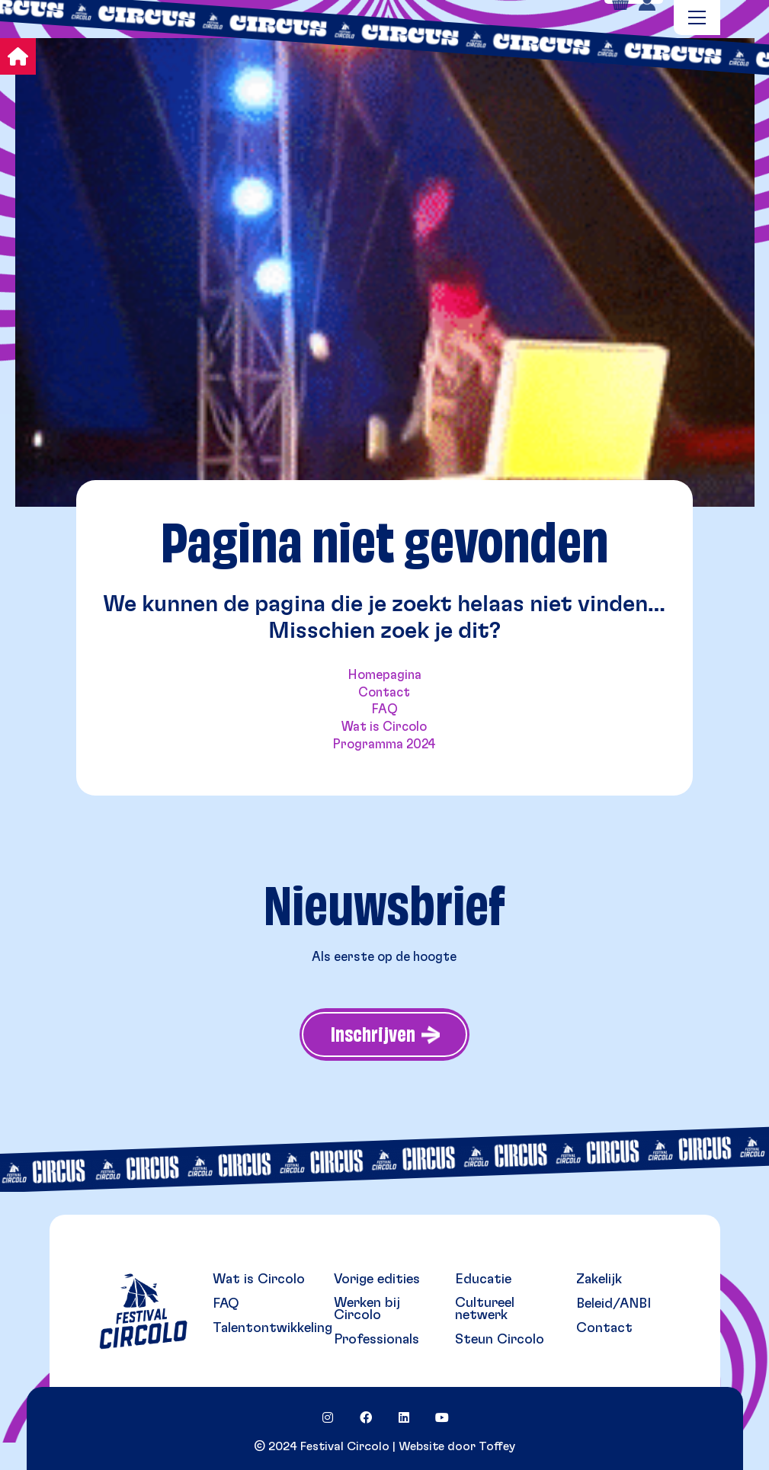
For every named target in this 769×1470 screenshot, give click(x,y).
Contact (384, 692)
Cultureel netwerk (484, 1309)
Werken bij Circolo (367, 1309)
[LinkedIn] (404, 1417)
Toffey (497, 1446)
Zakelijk (599, 1279)
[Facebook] (366, 1417)
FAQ (384, 709)
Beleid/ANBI (613, 1304)
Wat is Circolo (384, 726)
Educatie (483, 1279)
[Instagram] (327, 1417)
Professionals (376, 1340)
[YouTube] (442, 1417)
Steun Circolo (499, 1340)
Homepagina (384, 674)
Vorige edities (377, 1279)
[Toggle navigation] (697, 17)
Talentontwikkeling (272, 1328)
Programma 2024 (384, 744)
